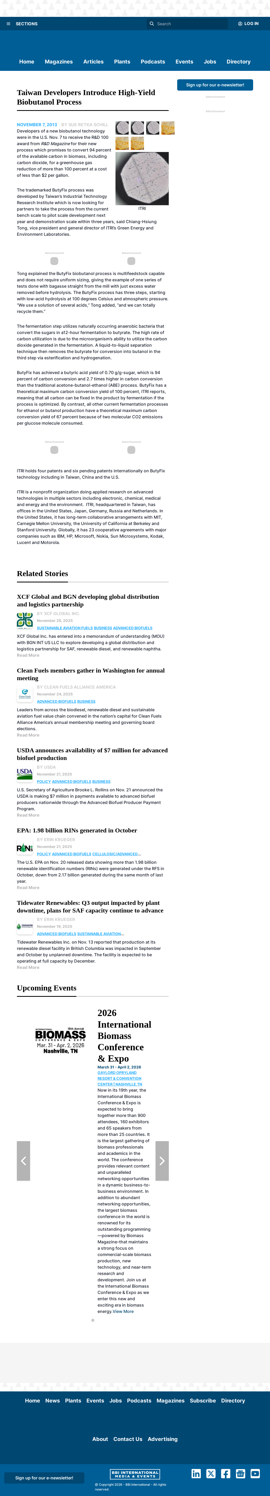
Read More (28, 655)
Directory (239, 61)
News (52, 1360)
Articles (93, 61)
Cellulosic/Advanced (115, 854)
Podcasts (153, 61)
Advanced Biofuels (132, 628)
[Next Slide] (162, 1161)
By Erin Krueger (56, 839)
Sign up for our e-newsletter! (215, 84)
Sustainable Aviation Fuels (65, 628)
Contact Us (127, 1471)
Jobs (210, 61)
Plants (122, 61)
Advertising (163, 1471)
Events (184, 61)
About (100, 1471)
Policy (44, 781)
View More (123, 1311)
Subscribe (203, 1360)
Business (103, 628)
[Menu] (8, 23)
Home (26, 61)
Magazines (59, 61)
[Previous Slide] (23, 1161)
